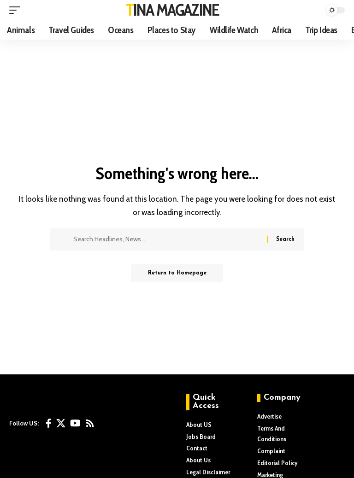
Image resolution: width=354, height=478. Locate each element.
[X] (61, 423)
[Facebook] (48, 423)
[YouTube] (75, 423)
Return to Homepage (177, 273)
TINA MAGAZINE (172, 9)
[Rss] (90, 423)
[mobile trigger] (17, 10)
